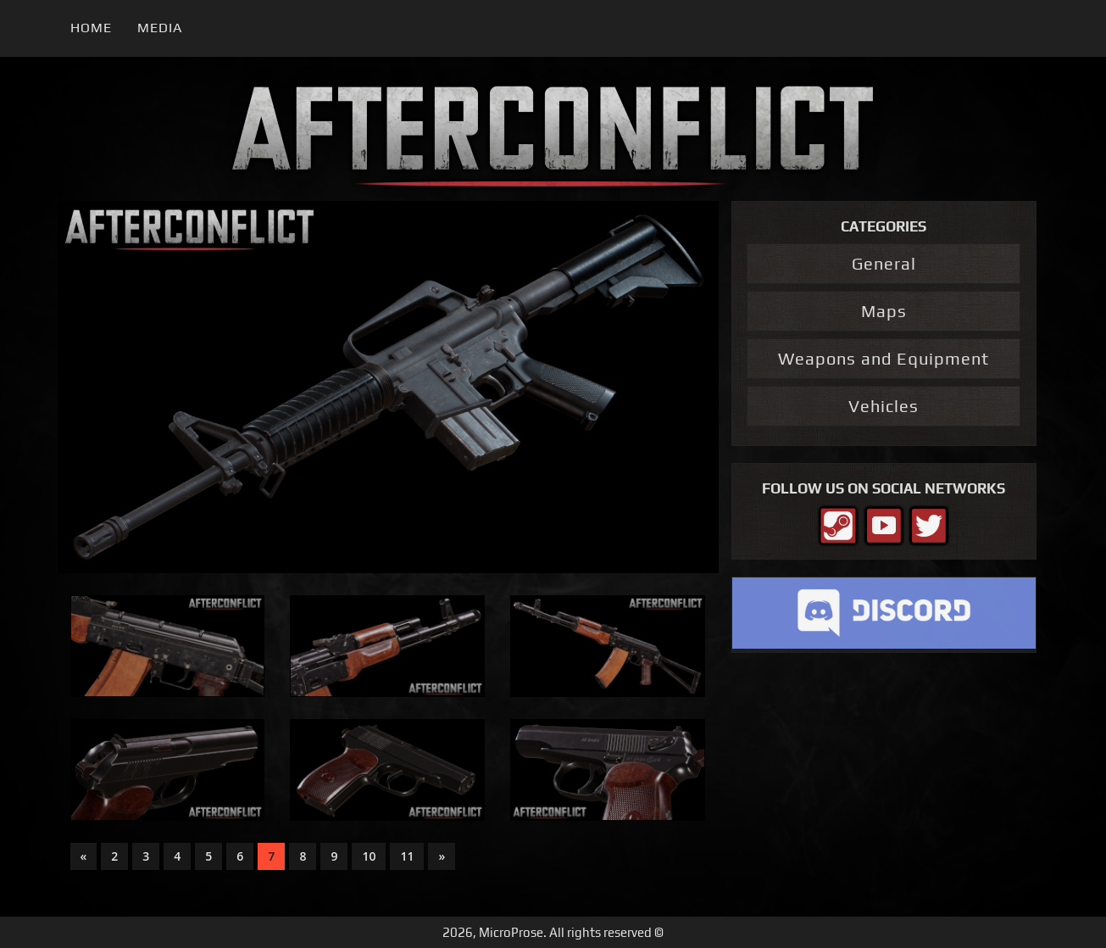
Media (159, 28)
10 (368, 856)
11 (407, 856)
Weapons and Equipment (883, 358)
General (884, 263)
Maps (884, 311)
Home (91, 28)
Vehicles (883, 405)
